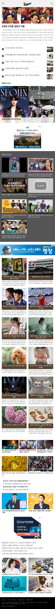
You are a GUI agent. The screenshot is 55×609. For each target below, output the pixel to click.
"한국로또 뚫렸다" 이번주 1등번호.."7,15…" (15, 551)
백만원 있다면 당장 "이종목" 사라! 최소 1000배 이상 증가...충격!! (22, 548)
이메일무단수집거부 (29, 599)
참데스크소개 (4, 599)
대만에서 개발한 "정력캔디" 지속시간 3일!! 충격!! (17, 545)
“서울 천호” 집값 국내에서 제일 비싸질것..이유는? (17, 554)
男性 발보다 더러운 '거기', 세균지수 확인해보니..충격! (19, 543)
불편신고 (14, 599)
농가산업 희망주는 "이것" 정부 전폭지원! (16, 490)
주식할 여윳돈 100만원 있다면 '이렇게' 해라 (17, 484)
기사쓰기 (9, 599)
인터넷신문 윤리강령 (20, 599)
